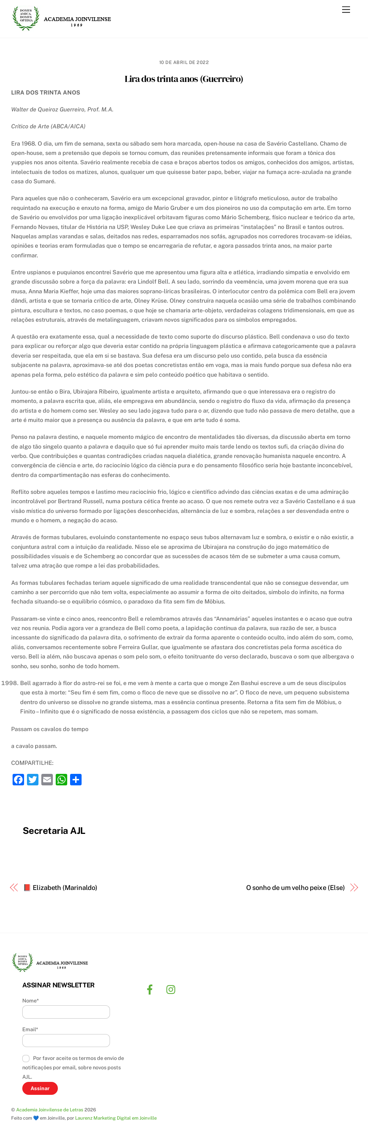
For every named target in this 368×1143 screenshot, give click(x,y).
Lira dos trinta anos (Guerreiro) (184, 78)
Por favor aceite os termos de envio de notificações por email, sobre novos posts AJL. (73, 1067)
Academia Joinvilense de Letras (49, 1109)
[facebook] (151, 989)
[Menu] (346, 10)
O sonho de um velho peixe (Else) (295, 887)
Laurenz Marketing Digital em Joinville (116, 1118)
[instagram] (173, 989)
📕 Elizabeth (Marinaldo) (60, 887)
